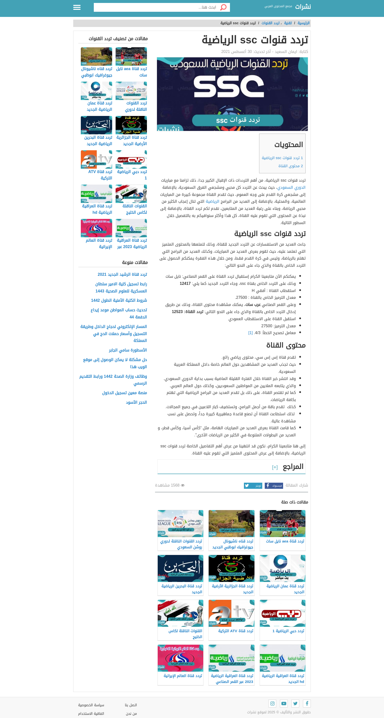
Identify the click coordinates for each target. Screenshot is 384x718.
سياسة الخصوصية (91, 705)
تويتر (252, 486)
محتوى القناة (290, 166)
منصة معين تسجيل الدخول (124, 393)
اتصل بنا (131, 705)
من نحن (131, 714)
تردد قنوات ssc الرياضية (282, 157)
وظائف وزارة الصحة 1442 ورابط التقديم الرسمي (113, 380)
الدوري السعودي (291, 187)
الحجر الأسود (136, 402)
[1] (250, 333)
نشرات (303, 7)
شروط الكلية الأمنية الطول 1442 (119, 300)
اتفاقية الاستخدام (91, 714)
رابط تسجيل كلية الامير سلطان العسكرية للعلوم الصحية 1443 (121, 288)
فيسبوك (273, 486)
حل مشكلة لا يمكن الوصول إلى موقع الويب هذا (115, 363)
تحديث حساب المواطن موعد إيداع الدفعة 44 (119, 314)
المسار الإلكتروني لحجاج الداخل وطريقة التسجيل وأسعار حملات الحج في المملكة (113, 333)
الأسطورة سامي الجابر (128, 350)
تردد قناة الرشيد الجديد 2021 (122, 274)
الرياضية (212, 201)
